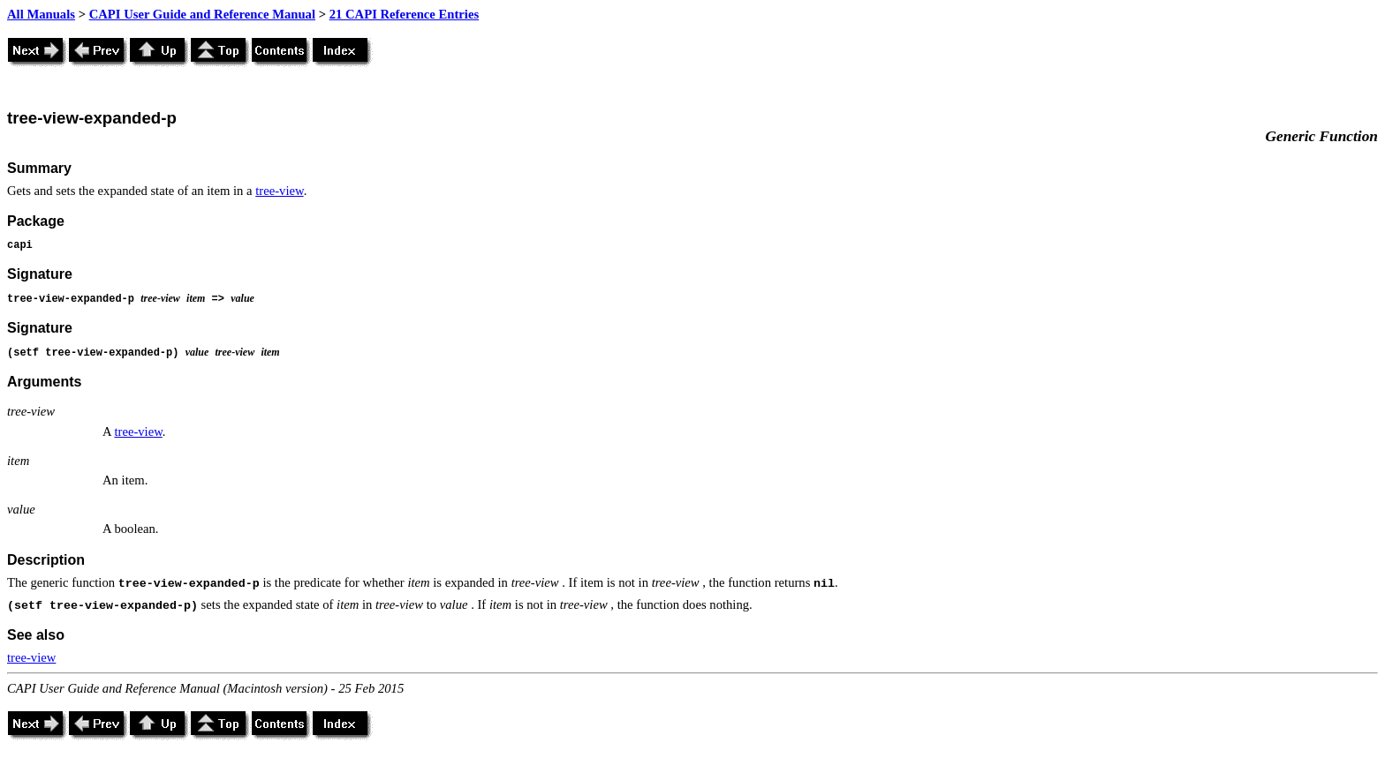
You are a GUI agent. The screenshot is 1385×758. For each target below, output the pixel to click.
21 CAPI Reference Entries (404, 14)
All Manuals (41, 14)
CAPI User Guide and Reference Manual (202, 14)
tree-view (279, 191)
